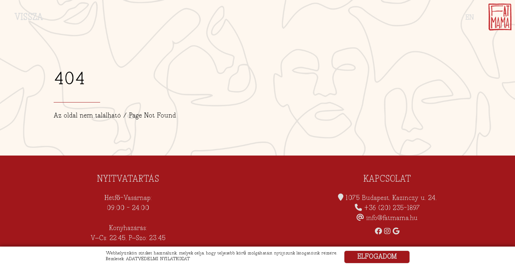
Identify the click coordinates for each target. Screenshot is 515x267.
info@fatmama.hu (392, 218)
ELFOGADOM (377, 257)
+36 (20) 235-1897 (392, 208)
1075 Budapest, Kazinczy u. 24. (391, 198)
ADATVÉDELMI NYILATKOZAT (158, 259)
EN (469, 18)
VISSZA (28, 17)
